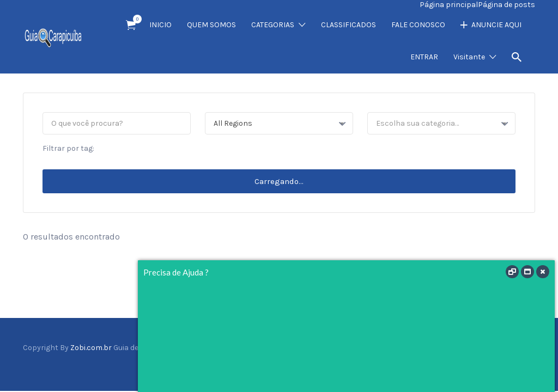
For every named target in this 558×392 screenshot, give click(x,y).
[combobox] (279, 123)
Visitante (469, 57)
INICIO (160, 24)
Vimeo (529, 361)
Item (134, 19)
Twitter (494, 361)
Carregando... (279, 181)
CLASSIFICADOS (348, 24)
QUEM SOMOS (211, 24)
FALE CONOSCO (418, 24)
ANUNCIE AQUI (496, 24)
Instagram (512, 361)
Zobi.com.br (91, 347)
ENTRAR (424, 57)
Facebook (478, 361)
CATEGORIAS (272, 24)
